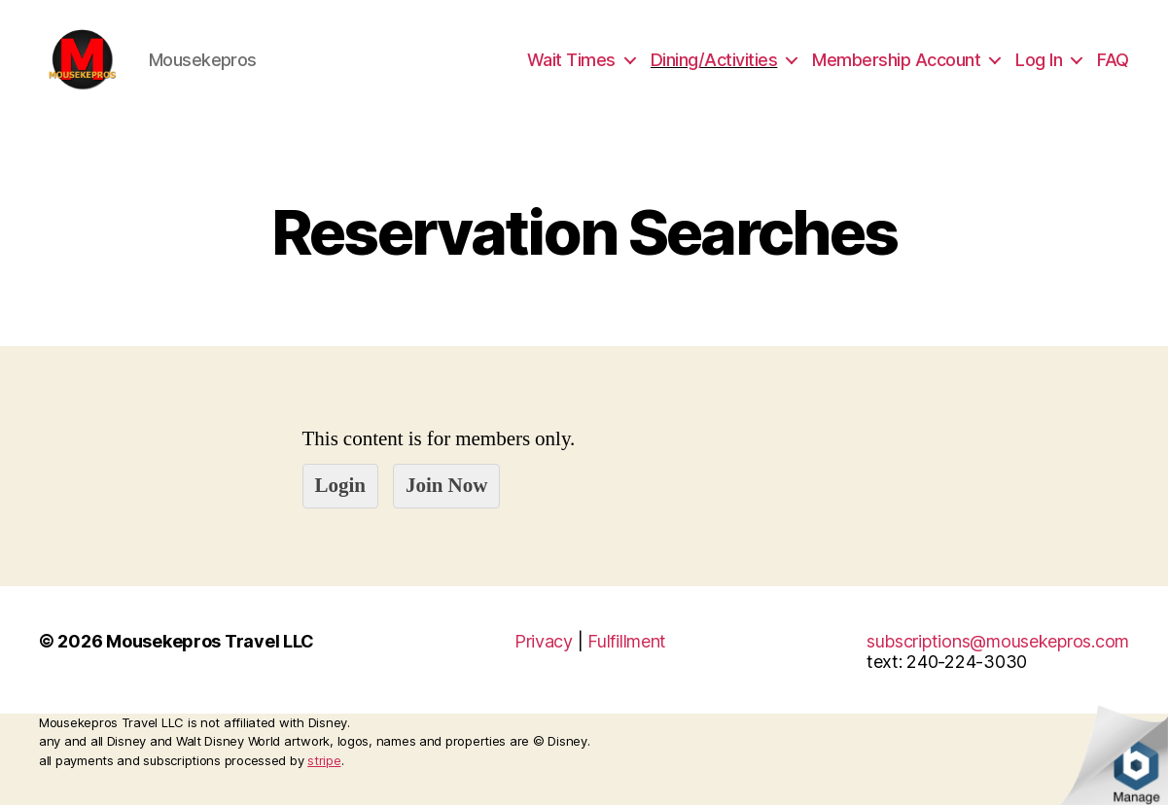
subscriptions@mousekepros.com (998, 663)
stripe (323, 782)
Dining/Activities (714, 70)
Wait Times (571, 70)
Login (341, 508)
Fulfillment (626, 663)
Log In (1038, 70)
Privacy (543, 663)
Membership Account (896, 70)
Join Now (446, 508)
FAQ (1113, 70)
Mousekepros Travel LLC (210, 663)
